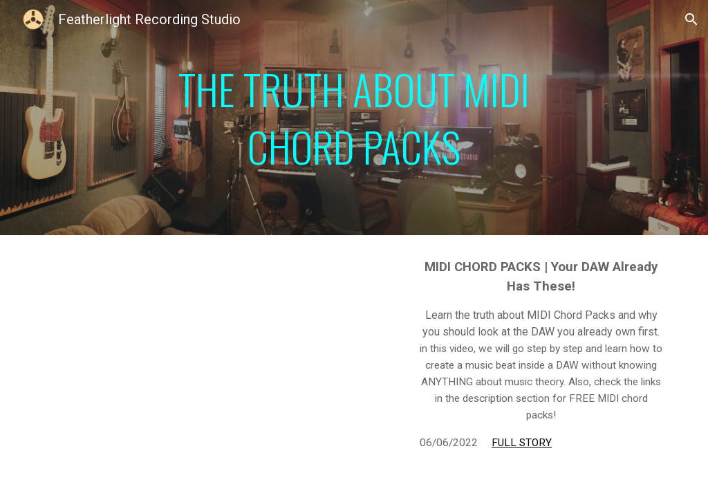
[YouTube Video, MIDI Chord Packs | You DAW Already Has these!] (220, 355)
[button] (691, 19)
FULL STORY (522, 442)
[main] (353, 118)
